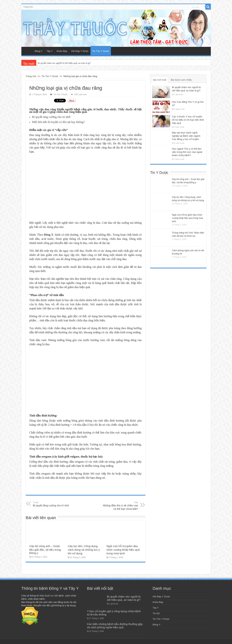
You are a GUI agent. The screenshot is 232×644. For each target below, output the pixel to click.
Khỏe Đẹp (62, 51)
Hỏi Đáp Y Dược (80, 51)
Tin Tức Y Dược (100, 51)
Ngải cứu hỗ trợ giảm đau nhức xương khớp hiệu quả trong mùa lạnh (123, 550)
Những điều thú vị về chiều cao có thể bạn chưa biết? (119, 505)
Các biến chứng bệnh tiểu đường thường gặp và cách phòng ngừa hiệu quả (115, 625)
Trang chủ (28, 7)
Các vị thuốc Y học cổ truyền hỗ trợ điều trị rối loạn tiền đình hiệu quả (188, 119)
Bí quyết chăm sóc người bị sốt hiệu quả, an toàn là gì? (64, 63)
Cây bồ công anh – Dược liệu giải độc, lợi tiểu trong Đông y (45, 549)
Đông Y (39, 51)
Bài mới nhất (159, 79)
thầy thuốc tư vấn (49, 595)
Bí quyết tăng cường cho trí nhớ (51, 504)
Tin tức (156, 613)
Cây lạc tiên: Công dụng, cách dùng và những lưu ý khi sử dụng (84, 550)
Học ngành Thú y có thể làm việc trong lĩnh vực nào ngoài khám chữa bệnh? (187, 152)
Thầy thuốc (125, 109)
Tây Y (50, 51)
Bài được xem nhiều (181, 79)
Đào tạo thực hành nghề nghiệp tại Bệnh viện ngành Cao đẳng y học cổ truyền (186, 136)
